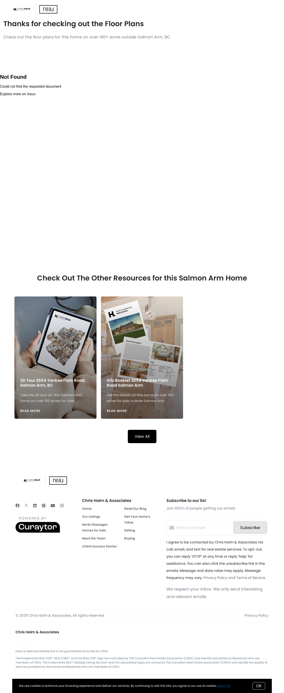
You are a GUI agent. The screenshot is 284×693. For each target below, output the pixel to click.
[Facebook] (18, 505)
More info (224, 686)
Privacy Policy (256, 615)
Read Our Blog (135, 508)
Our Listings (91, 516)
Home (87, 508)
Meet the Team (94, 538)
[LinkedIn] (35, 505)
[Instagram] (62, 505)
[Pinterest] (43, 505)
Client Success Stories (99, 546)
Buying (129, 538)
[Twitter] (26, 505)
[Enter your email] (204, 528)
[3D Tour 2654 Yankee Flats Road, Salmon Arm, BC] (55, 334)
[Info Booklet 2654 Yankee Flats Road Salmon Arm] (142, 334)
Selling (129, 530)
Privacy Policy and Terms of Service (234, 577)
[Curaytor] (38, 531)
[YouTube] (53, 505)
